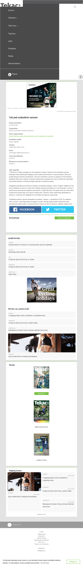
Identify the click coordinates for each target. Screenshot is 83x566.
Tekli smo (13, 25)
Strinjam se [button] (73, 562)
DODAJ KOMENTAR (64, 218)
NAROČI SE (41, 394)
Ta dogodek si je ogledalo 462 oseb (66, 111)
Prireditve (12, 48)
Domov (11, 10)
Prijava (12, 74)
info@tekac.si (41, 551)
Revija (10, 56)
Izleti (10, 41)
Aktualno (12, 18)
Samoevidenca (14, 63)
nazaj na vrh (14, 525)
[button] (44, 562)
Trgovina (11, 33)
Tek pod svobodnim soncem (26, 108)
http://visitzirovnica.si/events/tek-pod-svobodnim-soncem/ (31, 136)
